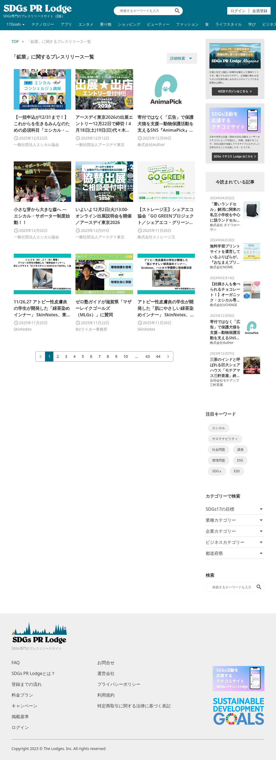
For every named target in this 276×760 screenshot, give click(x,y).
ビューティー (158, 24)
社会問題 (218, 449)
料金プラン (22, 695)
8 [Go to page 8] (108, 356)
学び (252, 24)
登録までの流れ (27, 684)
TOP (15, 41)
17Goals (13, 24)
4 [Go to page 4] (74, 356)
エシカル (218, 428)
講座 (240, 449)
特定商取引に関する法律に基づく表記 (134, 706)
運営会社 (106, 673)
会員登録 (259, 10)
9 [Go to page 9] (116, 356)
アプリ (66, 24)
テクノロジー (43, 24)
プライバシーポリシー (118, 684)
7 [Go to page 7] (99, 356)
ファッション (187, 24)
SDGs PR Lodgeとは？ (34, 673)
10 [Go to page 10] (125, 356)
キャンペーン (24, 706)
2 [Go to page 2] (58, 356)
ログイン (238, 10)
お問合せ (106, 663)
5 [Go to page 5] (83, 356)
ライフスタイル (228, 24)
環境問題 (218, 460)
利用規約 (106, 695)
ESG (240, 460)
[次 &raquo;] (168, 356)
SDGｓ (217, 471)
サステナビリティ (225, 438)
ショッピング (129, 24)
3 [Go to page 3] (66, 356)
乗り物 (105, 24)
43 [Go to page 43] (148, 356)
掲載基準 (20, 717)
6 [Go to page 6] (91, 356)
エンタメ (86, 24)
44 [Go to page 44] (158, 356)
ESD (237, 471)
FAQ (16, 663)
